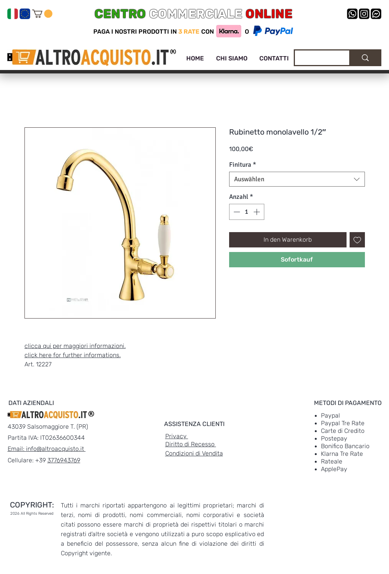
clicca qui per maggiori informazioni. (75, 346)
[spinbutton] (246, 212)
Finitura (242, 165)
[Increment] (257, 212)
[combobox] (297, 179)
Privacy (176, 436)
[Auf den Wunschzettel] (357, 239)
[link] (42, 14)
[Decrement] (236, 212)
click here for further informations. (72, 355)
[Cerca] (316, 58)
